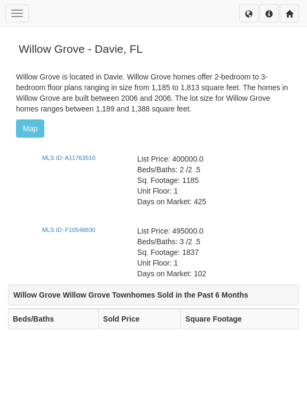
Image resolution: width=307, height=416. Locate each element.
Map (30, 128)
